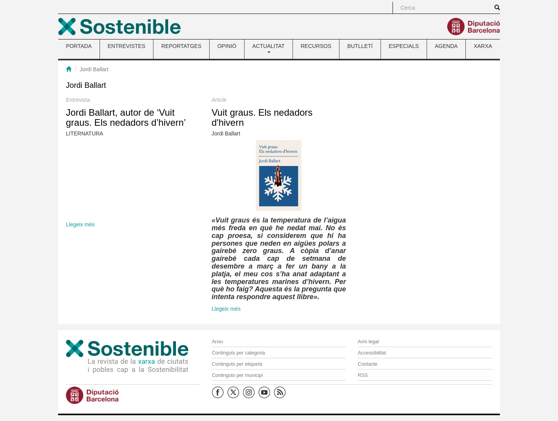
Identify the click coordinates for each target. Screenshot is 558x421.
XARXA (483, 46)
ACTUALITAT (268, 48)
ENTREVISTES (126, 46)
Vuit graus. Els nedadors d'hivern (262, 117)
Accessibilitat (372, 353)
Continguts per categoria (238, 353)
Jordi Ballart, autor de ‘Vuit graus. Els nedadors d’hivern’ (126, 117)
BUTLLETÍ (359, 46)
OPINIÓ (226, 46)
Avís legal (368, 341)
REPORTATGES (181, 46)
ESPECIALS (404, 46)
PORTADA (78, 46)
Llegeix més (80, 224)
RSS (363, 375)
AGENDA (446, 46)
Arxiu (217, 341)
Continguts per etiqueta (237, 364)
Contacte (367, 364)
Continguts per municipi (237, 375)
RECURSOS (316, 46)
